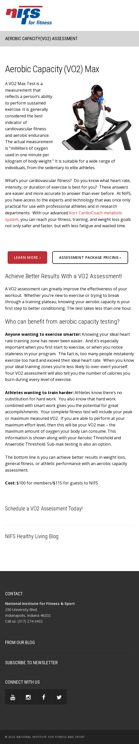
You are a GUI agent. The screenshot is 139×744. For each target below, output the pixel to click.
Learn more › (27, 257)
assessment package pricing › (90, 257)
